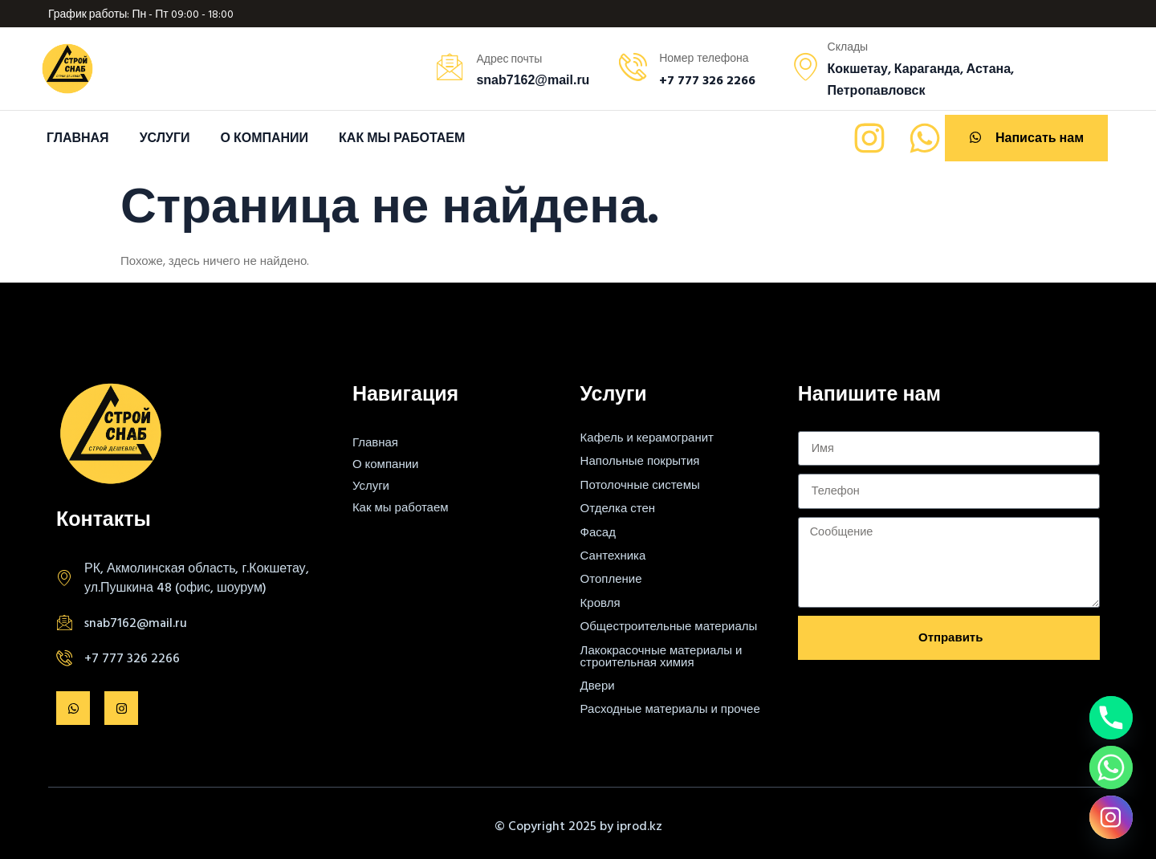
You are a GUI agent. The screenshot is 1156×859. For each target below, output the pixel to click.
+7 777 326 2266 (132, 657)
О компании (264, 137)
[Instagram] (1111, 817)
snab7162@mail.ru (135, 622)
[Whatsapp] (1111, 767)
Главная (78, 137)
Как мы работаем (402, 137)
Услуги (165, 137)
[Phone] (1111, 717)
